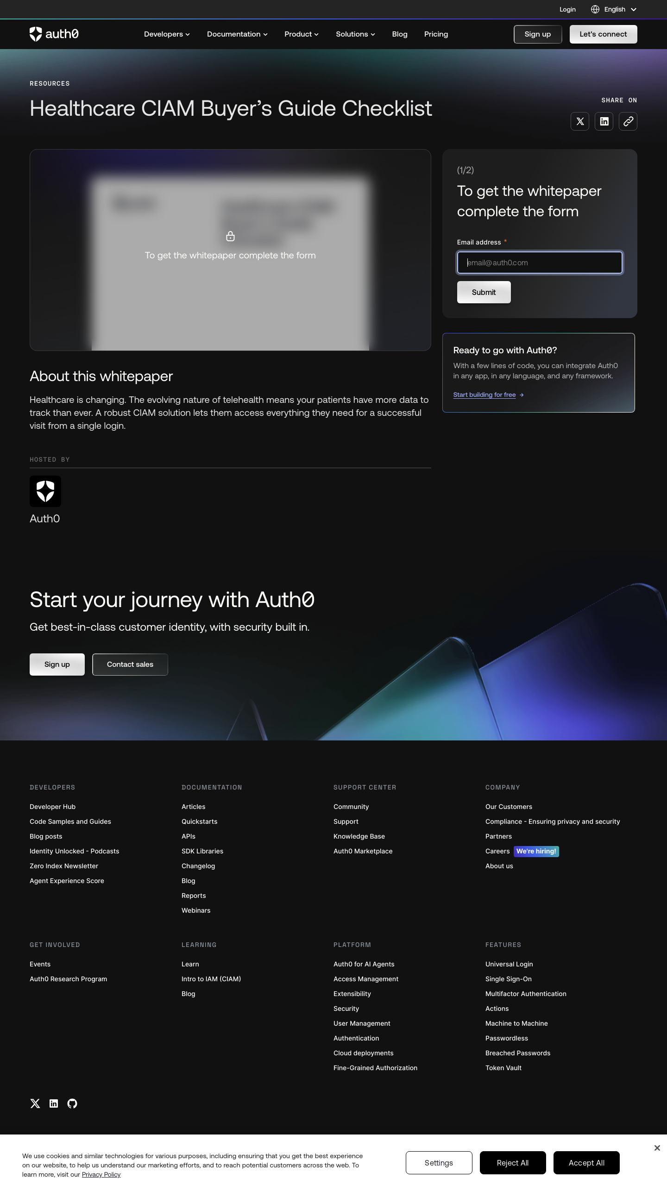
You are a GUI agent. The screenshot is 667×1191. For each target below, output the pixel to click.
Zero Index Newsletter (64, 866)
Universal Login (509, 964)
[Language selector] (614, 9)
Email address (480, 242)
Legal (414, 1173)
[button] (538, 34)
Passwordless (506, 1038)
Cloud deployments (364, 1053)
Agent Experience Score (67, 881)
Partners (498, 836)
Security (346, 1009)
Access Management (366, 979)
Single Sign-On (508, 979)
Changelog (198, 866)
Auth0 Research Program (68, 979)
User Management (362, 1024)
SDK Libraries (202, 851)
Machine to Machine (516, 1024)
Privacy (443, 1173)
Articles (193, 807)
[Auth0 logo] (54, 34)
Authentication (356, 1038)
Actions (497, 1009)
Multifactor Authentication (525, 994)
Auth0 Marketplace (363, 851)
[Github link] (72, 1103)
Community (351, 807)
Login (568, 9)
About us (499, 866)
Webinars (196, 911)
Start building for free (484, 394)
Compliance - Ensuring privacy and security (552, 822)
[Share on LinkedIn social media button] (604, 121)
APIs (188, 836)
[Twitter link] (35, 1103)
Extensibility (352, 994)
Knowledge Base (359, 836)
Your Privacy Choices (525, 1173)
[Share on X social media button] (580, 121)
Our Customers (508, 807)
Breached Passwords (517, 1053)
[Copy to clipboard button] (628, 121)
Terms (473, 1173)
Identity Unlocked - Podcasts (75, 851)
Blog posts (46, 836)
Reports (194, 896)
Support (346, 822)
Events (40, 964)
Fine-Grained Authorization (375, 1068)
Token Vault (503, 1068)
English (620, 1173)
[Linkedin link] (53, 1103)
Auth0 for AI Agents (364, 964)
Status (387, 1173)
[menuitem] (167, 34)
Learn (190, 964)
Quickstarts (199, 822)
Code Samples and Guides (70, 822)
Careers (522, 851)
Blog (188, 881)
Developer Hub (53, 807)
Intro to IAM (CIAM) (211, 979)
